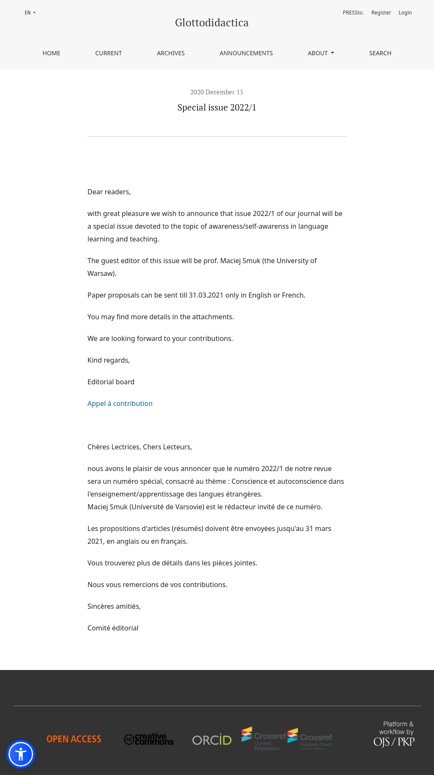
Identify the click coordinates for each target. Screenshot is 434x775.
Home (51, 53)
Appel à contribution (119, 403)
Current (108, 53)
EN (32, 12)
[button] (20, 754)
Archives (171, 53)
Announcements (246, 53)
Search (380, 53)
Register (381, 12)
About (319, 53)
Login (405, 12)
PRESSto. (353, 12)
